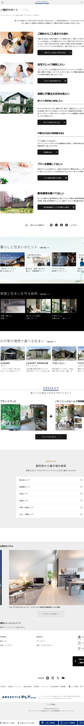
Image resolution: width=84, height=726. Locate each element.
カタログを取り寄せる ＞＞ (51, 437)
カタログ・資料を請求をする (52, 81)
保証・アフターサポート (26, 15)
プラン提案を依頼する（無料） (53, 178)
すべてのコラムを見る (49, 614)
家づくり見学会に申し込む (52, 122)
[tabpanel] (13, 310)
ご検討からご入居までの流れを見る (55, 53)
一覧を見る (43, 248)
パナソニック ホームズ (67, 710)
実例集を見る (48, 152)
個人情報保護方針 (56, 710)
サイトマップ (32, 710)
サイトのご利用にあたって (43, 710)
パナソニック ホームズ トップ (7, 15)
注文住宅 (18, 15)
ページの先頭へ (51, 704)
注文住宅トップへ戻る (26, 10)
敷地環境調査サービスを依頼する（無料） (56, 207)
